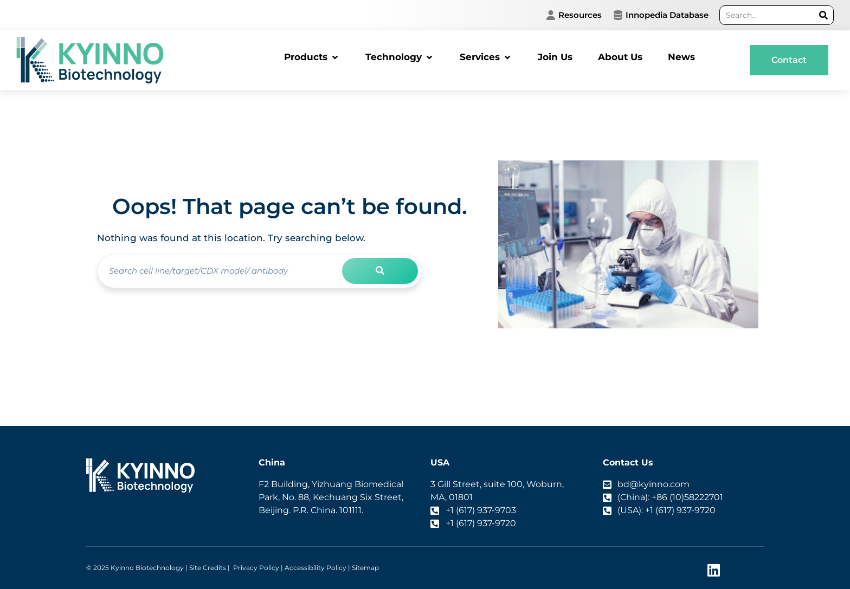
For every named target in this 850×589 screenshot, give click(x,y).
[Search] (823, 15)
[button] (312, 57)
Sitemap (365, 568)
